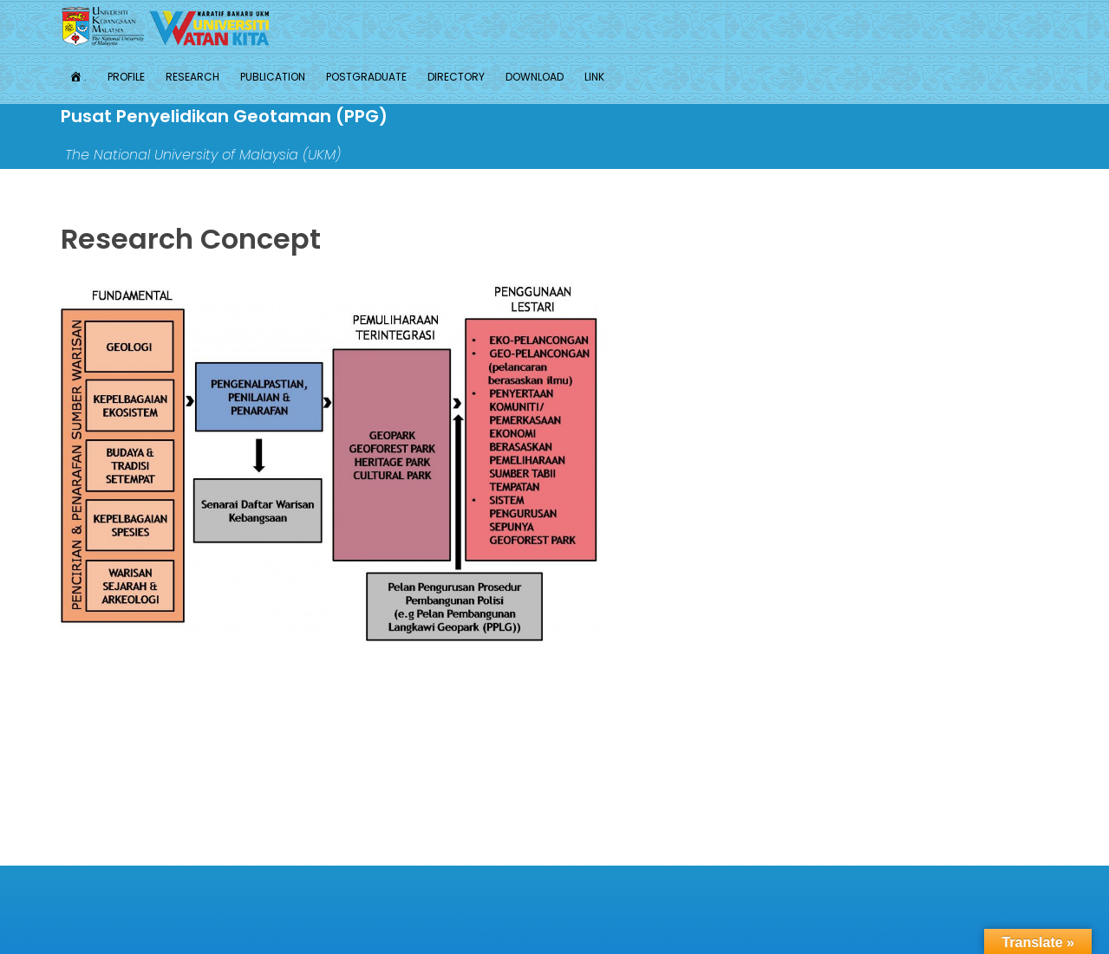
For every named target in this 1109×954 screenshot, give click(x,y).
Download (535, 76)
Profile (126, 76)
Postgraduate (366, 76)
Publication (272, 76)
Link (594, 76)
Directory (456, 76)
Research (192, 76)
